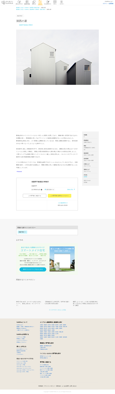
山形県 (60, 324)
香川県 (45, 335)
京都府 (45, 331)
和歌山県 (61, 331)
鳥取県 (41, 333)
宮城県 (52, 324)
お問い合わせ (73, 386)
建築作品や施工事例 (21, 350)
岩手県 (49, 324)
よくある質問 (65, 386)
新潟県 (41, 328)
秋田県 (56, 324)
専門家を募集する (44, 357)
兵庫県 (52, 331)
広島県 (52, 333)
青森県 (45, 324)
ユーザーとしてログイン (22, 340)
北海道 (41, 324)
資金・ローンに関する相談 (46, 373)
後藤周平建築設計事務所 (26, 25)
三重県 (52, 330)
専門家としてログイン (21, 342)
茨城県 (41, 326)
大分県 (56, 337)
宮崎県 (60, 337)
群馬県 (49, 326)
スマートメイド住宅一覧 (22, 361)
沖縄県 (41, 338)
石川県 (49, 328)
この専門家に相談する (34, 195)
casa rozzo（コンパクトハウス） (24, 368)
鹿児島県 (65, 337)
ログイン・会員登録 (108, 3)
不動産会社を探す (44, 349)
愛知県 (49, 330)
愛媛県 (49, 335)
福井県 (52, 328)
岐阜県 (41, 330)
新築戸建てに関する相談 (45, 366)
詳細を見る (70, 189)
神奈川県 (65, 326)
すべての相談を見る (44, 364)
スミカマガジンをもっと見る (57, 310)
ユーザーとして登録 (21, 336)
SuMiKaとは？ (20, 324)
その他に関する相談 (44, 377)
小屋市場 (19, 352)
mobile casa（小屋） (21, 363)
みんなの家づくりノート (22, 349)
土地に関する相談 (44, 371)
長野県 (60, 328)
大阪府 (49, 331)
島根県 (45, 333)
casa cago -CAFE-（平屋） (23, 371)
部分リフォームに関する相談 (46, 369)
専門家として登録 (20, 338)
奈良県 (56, 331)
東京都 (60, 326)
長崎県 (49, 337)
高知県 (52, 335)
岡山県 (49, 333)
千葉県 (56, 326)
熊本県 (52, 337)
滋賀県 (41, 331)
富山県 (45, 328)
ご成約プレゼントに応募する (23, 330)
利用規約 (40, 386)
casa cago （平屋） (21, 364)
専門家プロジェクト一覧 (45, 356)
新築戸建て (20, 15)
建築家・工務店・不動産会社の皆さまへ (25, 326)
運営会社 (58, 386)
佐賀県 (45, 337)
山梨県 (56, 328)
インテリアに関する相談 (45, 375)
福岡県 (41, 337)
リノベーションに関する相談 (46, 368)
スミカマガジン (20, 354)
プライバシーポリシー (49, 386)
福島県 (64, 324)
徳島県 (41, 335)
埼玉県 (52, 326)
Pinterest (19, 171)
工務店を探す (43, 347)
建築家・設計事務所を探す (46, 345)
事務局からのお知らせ (21, 328)
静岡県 (85, 176)
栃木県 (45, 326)
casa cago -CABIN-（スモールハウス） (26, 369)
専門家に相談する (45, 362)
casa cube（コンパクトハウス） (24, 366)
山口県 (56, 333)
